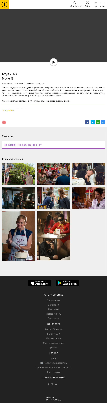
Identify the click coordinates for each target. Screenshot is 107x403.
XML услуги (53, 372)
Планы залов (53, 338)
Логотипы (53, 318)
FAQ (53, 358)
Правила (54, 347)
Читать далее (8, 110)
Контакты (53, 309)
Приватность (53, 313)
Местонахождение (53, 342)
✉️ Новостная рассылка (53, 362)
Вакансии (53, 304)
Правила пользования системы (53, 367)
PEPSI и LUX (53, 333)
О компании (53, 300)
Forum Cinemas (53, 329)
